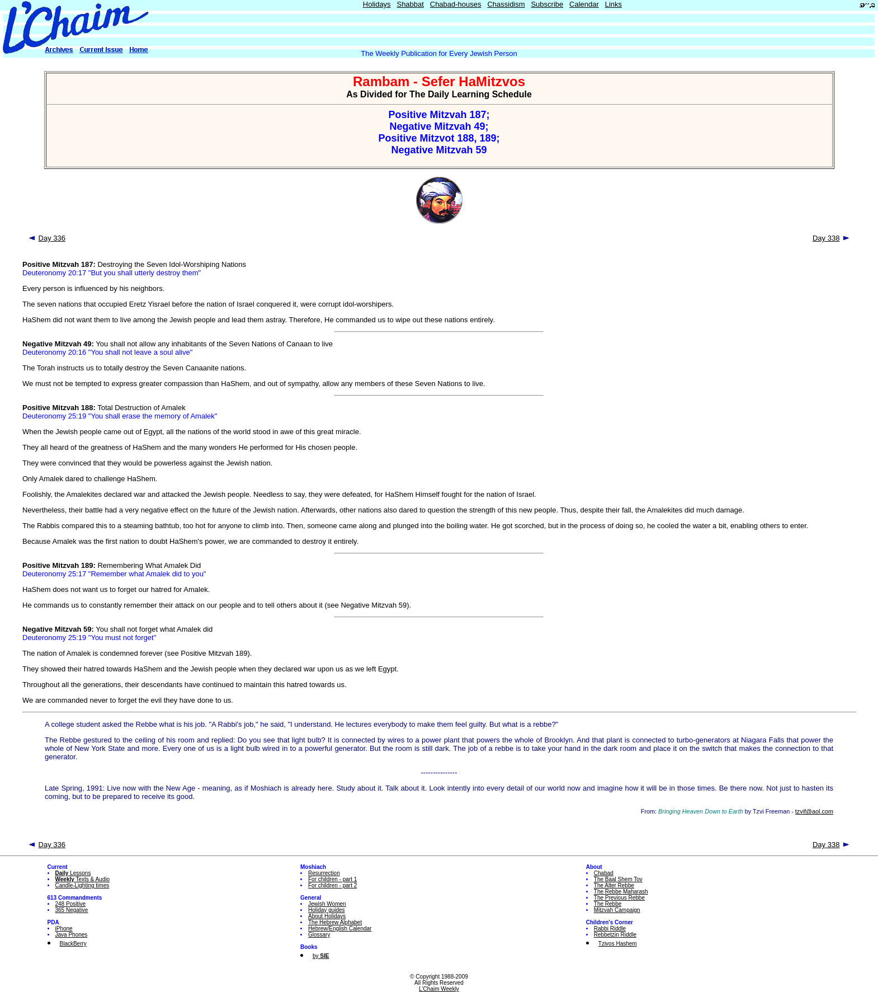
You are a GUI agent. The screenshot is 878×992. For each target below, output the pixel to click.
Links (613, 4)
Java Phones (71, 935)
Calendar (584, 4)
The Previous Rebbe (619, 898)
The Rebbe (607, 904)
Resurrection (324, 873)
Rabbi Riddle (610, 928)
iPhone (64, 928)
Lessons (73, 873)
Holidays (377, 4)
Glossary (319, 935)
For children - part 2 (332, 885)
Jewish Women (327, 904)
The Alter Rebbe (614, 885)
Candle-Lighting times (82, 885)
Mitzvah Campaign (617, 910)
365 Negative (71, 910)
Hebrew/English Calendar (339, 928)
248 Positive (70, 904)
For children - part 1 (332, 879)
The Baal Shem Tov (618, 879)
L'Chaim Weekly (439, 989)
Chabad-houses (456, 4)
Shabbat (409, 4)
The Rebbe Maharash (621, 891)
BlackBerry (73, 944)
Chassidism (506, 4)
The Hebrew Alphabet (335, 922)
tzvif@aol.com (814, 811)
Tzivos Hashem (617, 944)
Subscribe (547, 4)
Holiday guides (326, 910)
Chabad (603, 873)
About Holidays (327, 916)
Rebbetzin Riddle (615, 935)
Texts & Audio (82, 879)
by (321, 956)
